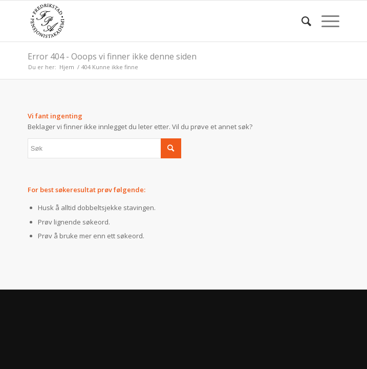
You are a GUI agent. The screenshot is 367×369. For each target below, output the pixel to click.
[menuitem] (301, 21)
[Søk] (301, 21)
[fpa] (152, 21)
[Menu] (325, 21)
